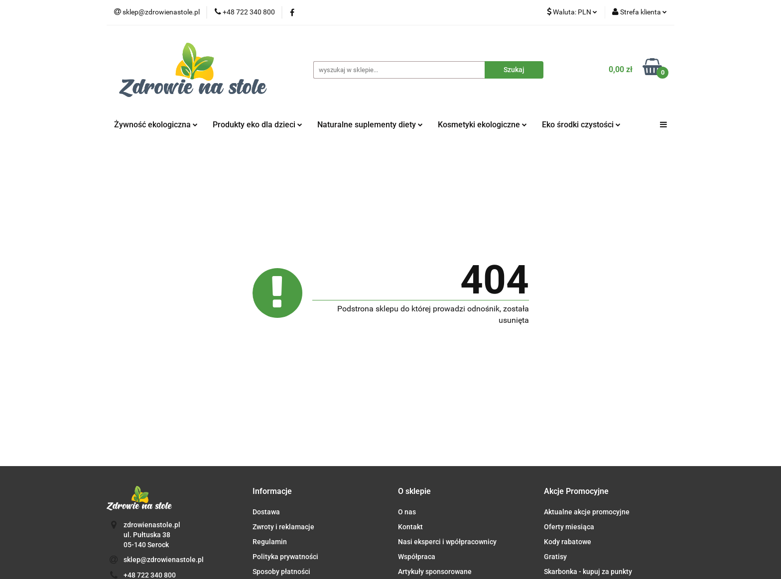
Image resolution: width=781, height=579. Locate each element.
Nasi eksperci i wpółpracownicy (447, 542)
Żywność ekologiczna (156, 124)
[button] (272, 492)
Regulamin (270, 542)
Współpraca (416, 557)
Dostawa (266, 512)
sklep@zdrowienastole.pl (164, 560)
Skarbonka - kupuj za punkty (588, 572)
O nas (407, 512)
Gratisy (555, 557)
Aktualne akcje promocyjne (587, 512)
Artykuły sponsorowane (435, 572)
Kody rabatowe (567, 542)
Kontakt (410, 527)
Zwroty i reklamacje (283, 527)
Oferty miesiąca (569, 527)
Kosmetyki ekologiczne (482, 124)
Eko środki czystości (581, 124)
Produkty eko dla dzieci (257, 124)
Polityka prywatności (285, 557)
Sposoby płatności (281, 572)
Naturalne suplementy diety (370, 124)
